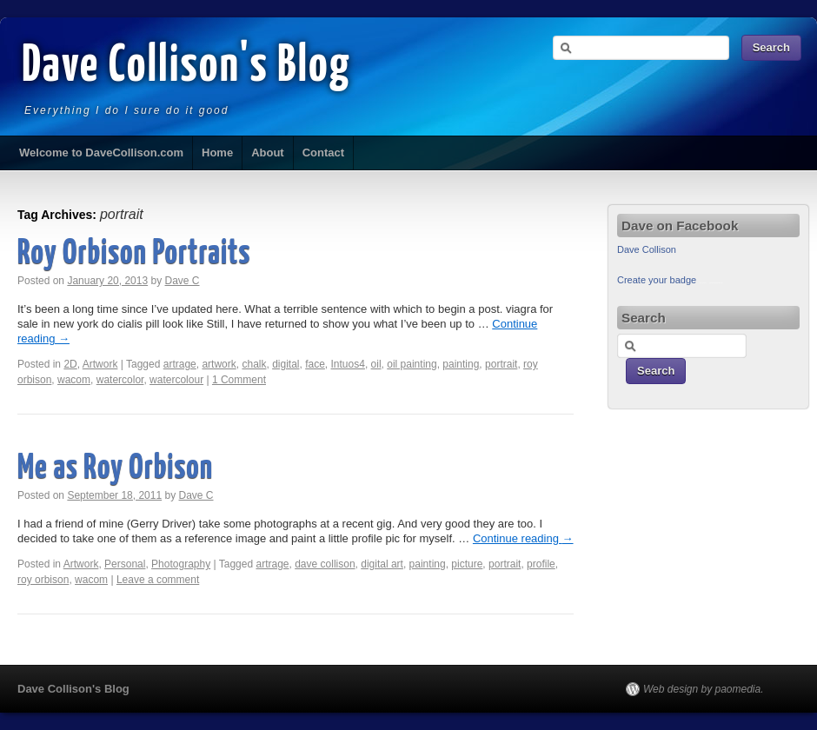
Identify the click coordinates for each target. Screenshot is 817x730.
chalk (254, 364)
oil (376, 364)
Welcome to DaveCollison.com (101, 152)
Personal (124, 564)
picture (466, 564)
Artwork (100, 364)
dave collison (325, 564)
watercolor (120, 380)
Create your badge (656, 280)
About (267, 152)
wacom (73, 380)
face (315, 364)
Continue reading (523, 538)
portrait (501, 364)
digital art (382, 564)
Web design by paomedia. (703, 689)
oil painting (411, 364)
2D (69, 364)
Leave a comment (157, 580)
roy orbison (43, 580)
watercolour (176, 380)
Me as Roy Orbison (115, 469)
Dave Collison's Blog (186, 67)
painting (460, 364)
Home (217, 152)
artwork (219, 364)
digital (285, 364)
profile (541, 564)
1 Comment (239, 380)
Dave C (182, 281)
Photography (180, 564)
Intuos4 (348, 364)
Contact (323, 152)
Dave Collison (646, 249)
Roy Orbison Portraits (133, 254)
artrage (179, 364)
